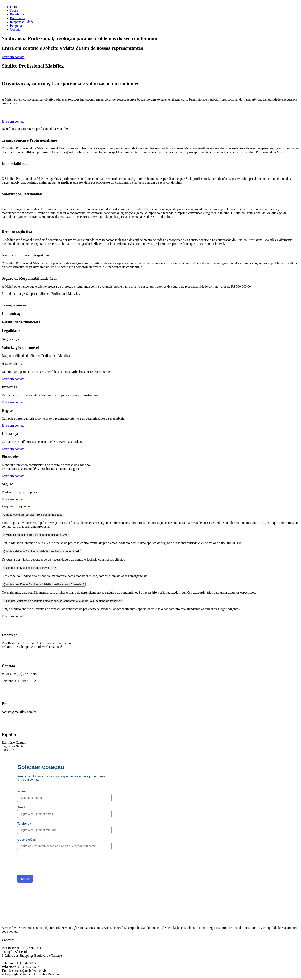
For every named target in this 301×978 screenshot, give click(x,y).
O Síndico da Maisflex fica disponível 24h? (29, 567)
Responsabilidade (22, 22)
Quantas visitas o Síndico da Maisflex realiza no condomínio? (41, 551)
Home (14, 7)
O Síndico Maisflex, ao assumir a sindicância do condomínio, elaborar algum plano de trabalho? (62, 600)
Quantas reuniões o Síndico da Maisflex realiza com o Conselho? (43, 584)
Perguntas (16, 25)
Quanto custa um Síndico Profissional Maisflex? (32, 514)
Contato (15, 29)
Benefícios (17, 14)
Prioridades (17, 18)
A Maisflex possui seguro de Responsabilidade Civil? (36, 534)
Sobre (14, 10)
